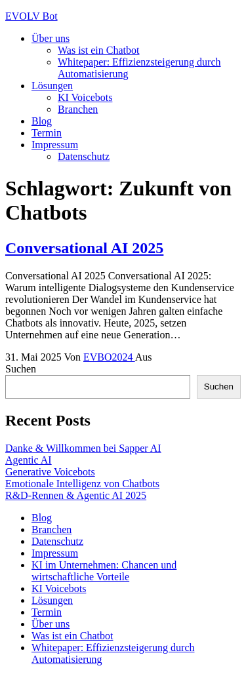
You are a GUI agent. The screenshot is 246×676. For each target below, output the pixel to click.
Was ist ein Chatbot (98, 50)
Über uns (50, 38)
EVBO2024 (109, 357)
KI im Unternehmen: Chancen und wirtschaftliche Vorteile (103, 570)
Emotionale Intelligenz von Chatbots (82, 483)
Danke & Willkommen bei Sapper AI (83, 448)
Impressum (54, 144)
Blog (41, 121)
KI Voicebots (85, 97)
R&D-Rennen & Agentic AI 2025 (75, 495)
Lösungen (52, 85)
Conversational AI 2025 (84, 247)
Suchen (20, 368)
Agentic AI (28, 460)
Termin (46, 132)
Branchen (78, 109)
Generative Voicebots (50, 471)
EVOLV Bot (31, 16)
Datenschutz (84, 156)
